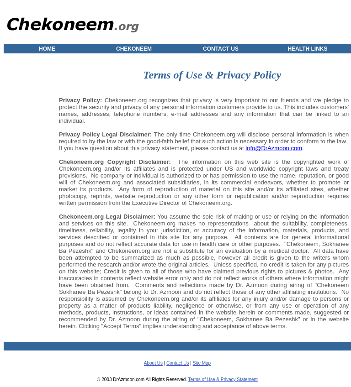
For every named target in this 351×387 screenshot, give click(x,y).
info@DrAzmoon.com (273, 148)
